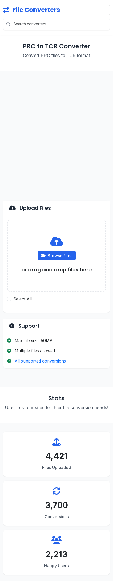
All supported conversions (40, 361)
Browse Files (56, 255)
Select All (22, 298)
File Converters (31, 10)
